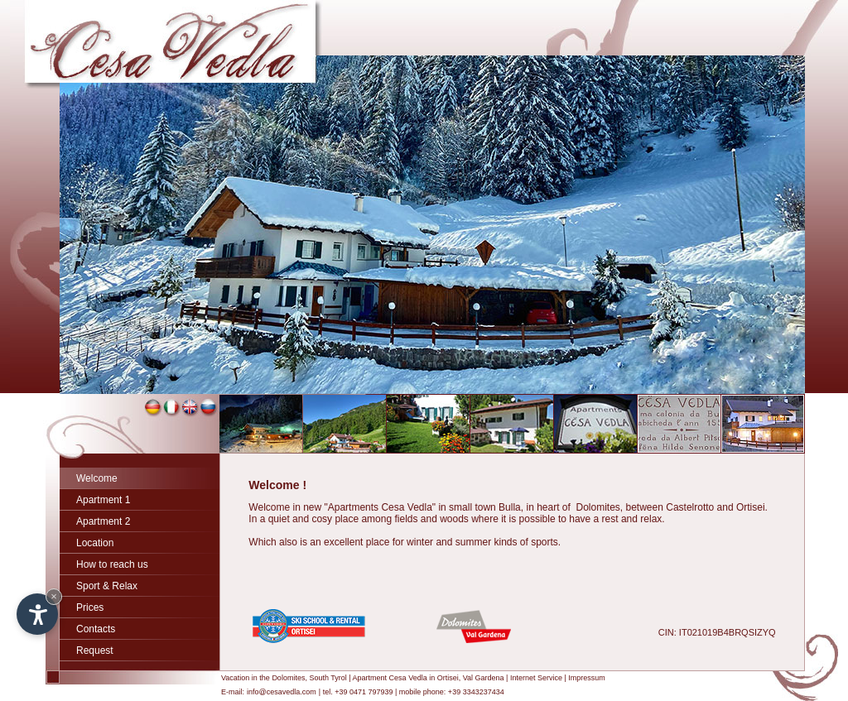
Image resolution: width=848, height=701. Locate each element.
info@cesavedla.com (281, 692)
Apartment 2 (103, 521)
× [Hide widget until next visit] (54, 596)
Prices (90, 607)
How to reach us (112, 564)
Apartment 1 (103, 500)
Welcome (97, 478)
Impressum (586, 678)
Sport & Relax (106, 586)
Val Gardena (483, 678)
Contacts (95, 629)
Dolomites (288, 678)
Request (94, 650)
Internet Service (536, 678)
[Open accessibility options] (37, 614)
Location (94, 543)
